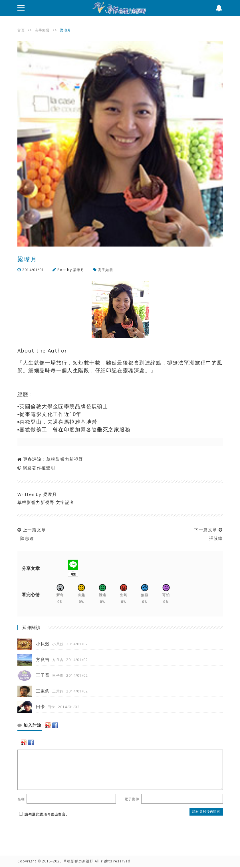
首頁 (21, 30)
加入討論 (29, 725)
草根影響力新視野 (64, 459)
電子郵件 (132, 799)
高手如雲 (42, 30)
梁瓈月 (78, 269)
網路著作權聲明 (39, 467)
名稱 (21, 799)
